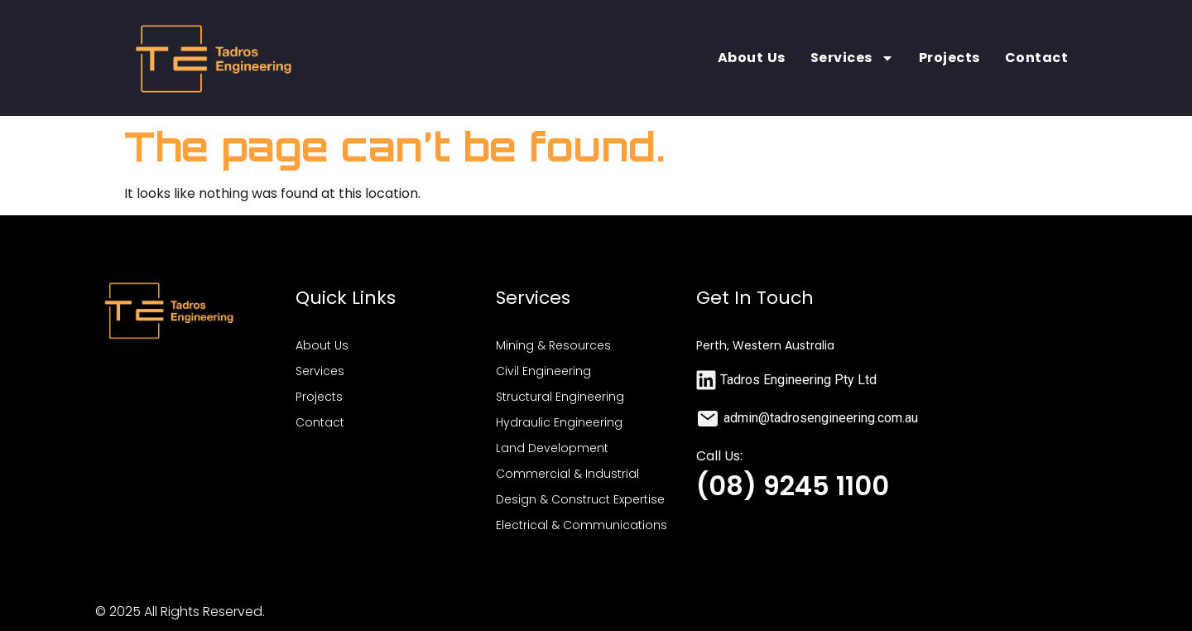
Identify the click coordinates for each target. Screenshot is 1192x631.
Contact (1037, 57)
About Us (752, 57)
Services (852, 58)
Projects (949, 57)
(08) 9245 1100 (792, 485)
